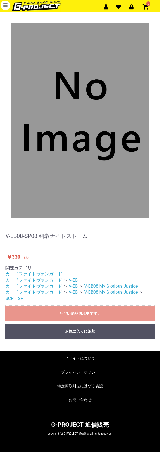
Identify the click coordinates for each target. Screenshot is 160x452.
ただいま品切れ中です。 (80, 313)
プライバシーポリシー (80, 372)
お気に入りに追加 (80, 331)
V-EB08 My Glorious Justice (111, 286)
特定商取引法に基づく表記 (80, 386)
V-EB (73, 280)
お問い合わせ (80, 400)
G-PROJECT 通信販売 (80, 424)
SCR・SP (14, 298)
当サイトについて (80, 358)
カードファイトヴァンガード (33, 274)
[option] (80, 120)
